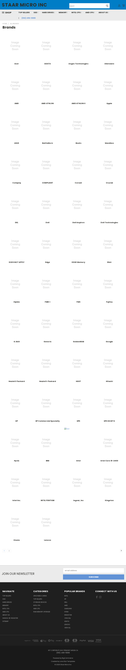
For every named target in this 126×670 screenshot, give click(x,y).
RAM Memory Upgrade (41, 612)
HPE (78, 421)
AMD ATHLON (47, 103)
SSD (36, 12)
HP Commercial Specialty (47, 421)
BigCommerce (67, 658)
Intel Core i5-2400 (109, 460)
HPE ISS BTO (109, 421)
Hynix (16, 460)
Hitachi (109, 381)
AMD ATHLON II (78, 103)
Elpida (17, 302)
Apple (109, 103)
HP (16, 421)
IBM (47, 460)
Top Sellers (24, 12)
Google (109, 341)
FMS (78, 302)
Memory (63, 12)
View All (67, 628)
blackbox (109, 143)
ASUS (16, 143)
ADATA (47, 63)
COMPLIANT (47, 183)
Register (14, 618)
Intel (78, 460)
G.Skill (17, 341)
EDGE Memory (78, 262)
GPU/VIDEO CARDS (40, 596)
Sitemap (5, 621)
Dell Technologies (109, 222)
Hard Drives (48, 12)
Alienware (109, 63)
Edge (47, 262)
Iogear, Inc (78, 500)
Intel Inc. (16, 500)
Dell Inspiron (78, 222)
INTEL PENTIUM (47, 500)
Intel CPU (76, 12)
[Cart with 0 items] (123, 5)
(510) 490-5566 (29, 18)
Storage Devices (40, 602)
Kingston (109, 500)
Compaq (16, 183)
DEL (16, 222)
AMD (17, 103)
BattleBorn (47, 143)
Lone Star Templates (67, 661)
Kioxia (17, 540)
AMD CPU (90, 12)
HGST (78, 381)
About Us (104, 12)
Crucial (109, 183)
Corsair (78, 183)
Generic (48, 341)
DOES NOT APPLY (16, 262)
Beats (78, 143)
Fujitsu (109, 302)
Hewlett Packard (17, 381)
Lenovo (47, 540)
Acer (16, 63)
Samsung (68, 609)
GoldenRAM (78, 341)
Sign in (5, 618)
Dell (47, 222)
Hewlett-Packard (47, 381)
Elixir (109, 262)
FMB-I (47, 302)
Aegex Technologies (78, 63)
